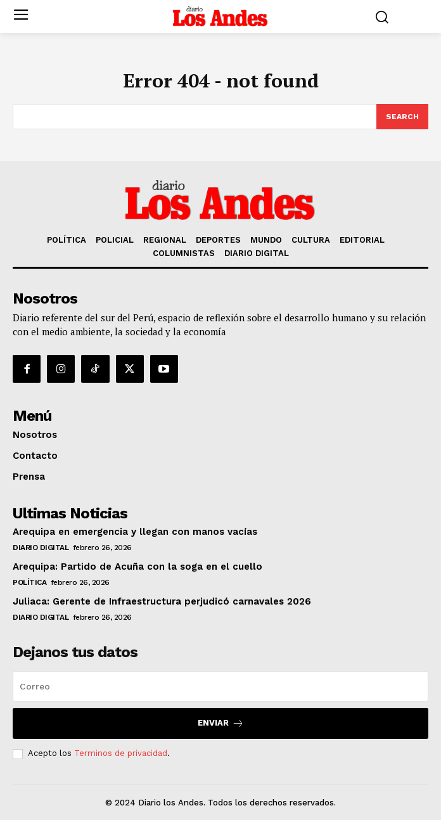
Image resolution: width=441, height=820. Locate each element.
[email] (220, 686)
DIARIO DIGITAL (40, 547)
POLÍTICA (29, 582)
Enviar (221, 723)
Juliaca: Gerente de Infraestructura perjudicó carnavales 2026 (162, 601)
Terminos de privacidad (120, 753)
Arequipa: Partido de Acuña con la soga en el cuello (137, 566)
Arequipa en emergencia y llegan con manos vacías (135, 531)
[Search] (402, 116)
